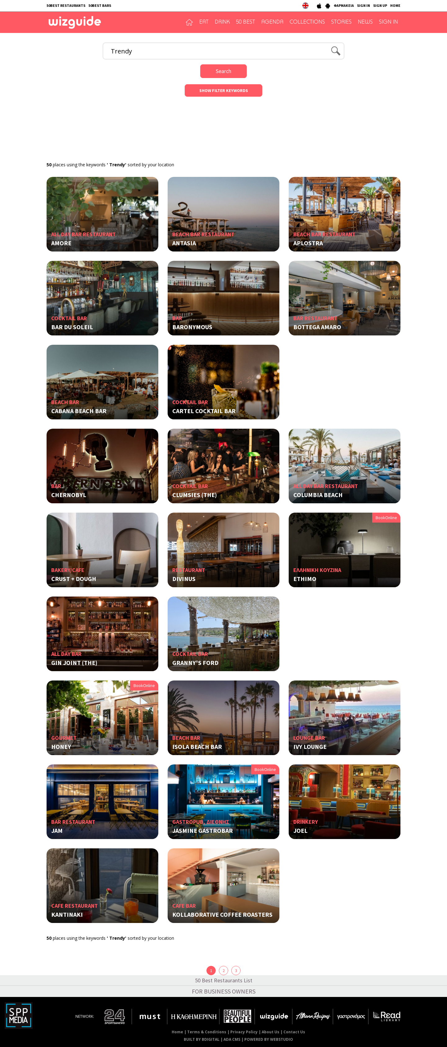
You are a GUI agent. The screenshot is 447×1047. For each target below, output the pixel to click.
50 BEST (245, 22)
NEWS (365, 22)
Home (177, 1032)
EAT (204, 22)
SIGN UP (380, 5)
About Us (270, 1032)
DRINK (222, 22)
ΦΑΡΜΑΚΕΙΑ (344, 5)
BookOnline (386, 517)
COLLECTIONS (307, 22)
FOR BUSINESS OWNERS (223, 991)
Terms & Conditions (206, 1032)
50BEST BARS (99, 5)
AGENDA (272, 22)
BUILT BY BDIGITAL (201, 1039)
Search (223, 71)
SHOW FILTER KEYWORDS (223, 90)
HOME (395, 5)
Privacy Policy (244, 1032)
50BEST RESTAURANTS (66, 5)
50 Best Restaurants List (223, 980)
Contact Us (294, 1032)
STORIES (341, 22)
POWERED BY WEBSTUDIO (268, 1039)
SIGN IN (363, 5)
